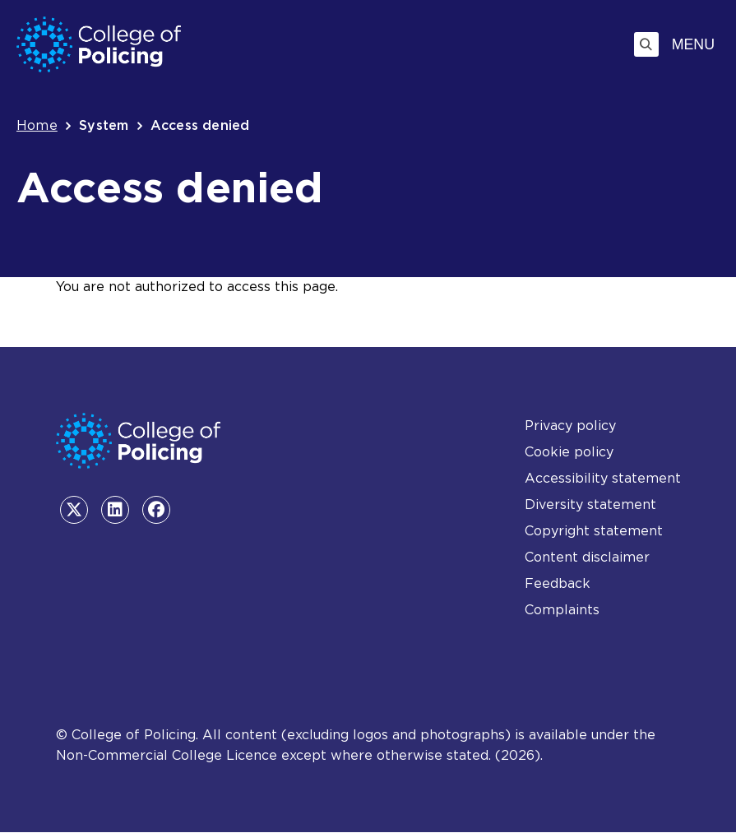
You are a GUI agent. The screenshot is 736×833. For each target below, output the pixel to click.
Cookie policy (569, 452)
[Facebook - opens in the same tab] (156, 510)
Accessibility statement (603, 478)
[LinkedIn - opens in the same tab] (115, 510)
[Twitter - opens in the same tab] (74, 510)
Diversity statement (590, 504)
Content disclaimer (587, 557)
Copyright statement (594, 531)
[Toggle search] (646, 44)
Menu (693, 44)
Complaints (562, 610)
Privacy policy (570, 425)
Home (37, 125)
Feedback (557, 583)
